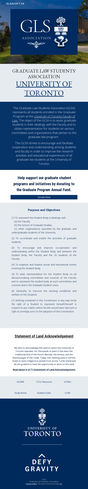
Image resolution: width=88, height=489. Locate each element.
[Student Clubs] (44, 392)
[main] (44, 83)
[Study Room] (20, 392)
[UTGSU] (68, 381)
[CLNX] (68, 392)
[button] (3, 3)
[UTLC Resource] (44, 381)
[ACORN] (20, 381)
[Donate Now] (44, 197)
